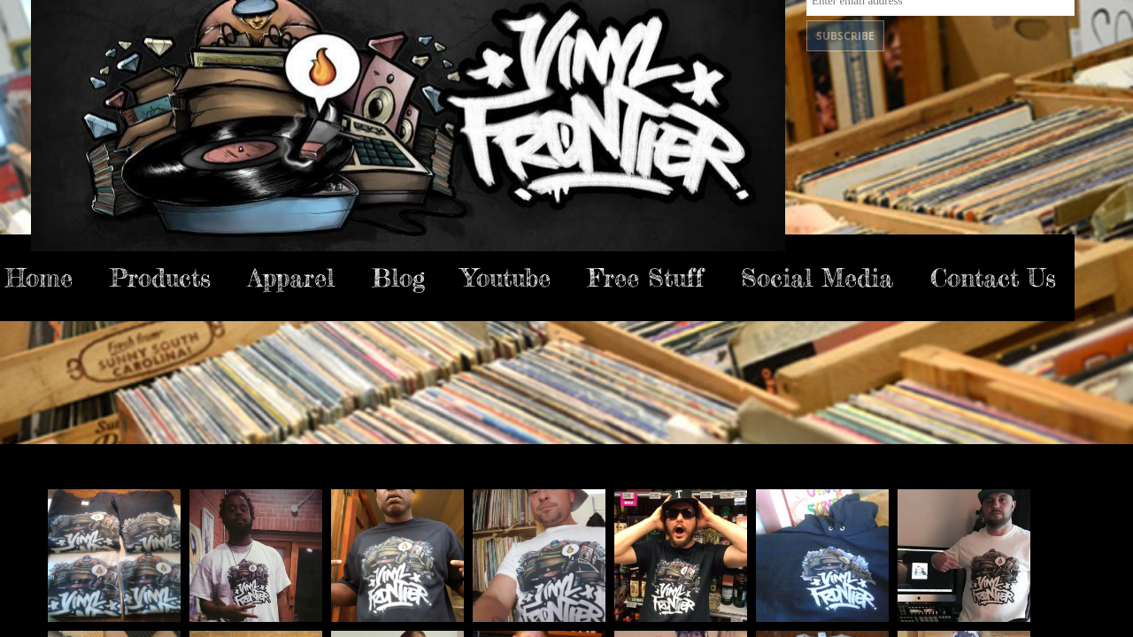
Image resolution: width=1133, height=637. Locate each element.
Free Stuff (646, 278)
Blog (398, 278)
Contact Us (993, 278)
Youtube (506, 278)
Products (160, 278)
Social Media (817, 278)
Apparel (291, 278)
